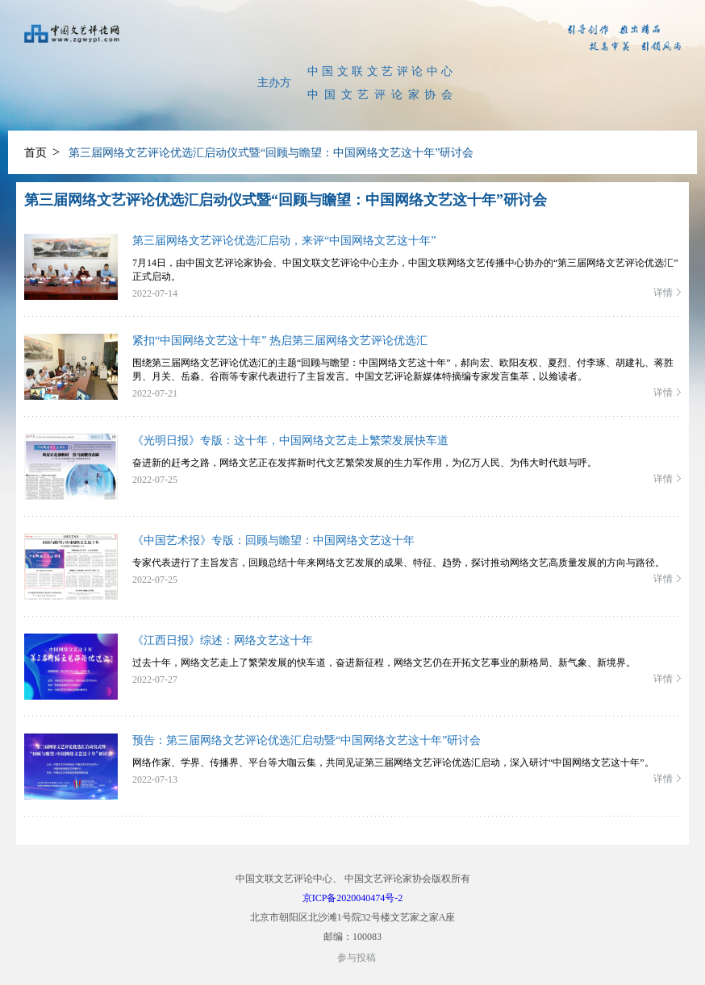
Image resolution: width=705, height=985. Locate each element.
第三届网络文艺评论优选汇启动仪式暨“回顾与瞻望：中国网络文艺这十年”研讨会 (271, 153)
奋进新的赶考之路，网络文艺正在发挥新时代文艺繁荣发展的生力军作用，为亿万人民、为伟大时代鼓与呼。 (364, 462)
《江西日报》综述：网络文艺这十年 (222, 640)
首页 (35, 153)
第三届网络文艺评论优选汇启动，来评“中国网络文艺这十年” (284, 241)
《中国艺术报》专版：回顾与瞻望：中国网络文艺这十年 (273, 540)
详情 (663, 292)
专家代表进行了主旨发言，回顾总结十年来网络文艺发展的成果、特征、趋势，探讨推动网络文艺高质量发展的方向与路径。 (398, 562)
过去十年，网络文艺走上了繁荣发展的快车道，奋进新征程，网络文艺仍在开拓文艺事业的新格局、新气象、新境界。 (384, 662)
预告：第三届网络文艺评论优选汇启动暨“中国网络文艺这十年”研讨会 (306, 740)
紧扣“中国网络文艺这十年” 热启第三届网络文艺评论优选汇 (280, 341)
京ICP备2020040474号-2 (352, 898)
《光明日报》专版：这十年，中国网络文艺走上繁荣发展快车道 (290, 440)
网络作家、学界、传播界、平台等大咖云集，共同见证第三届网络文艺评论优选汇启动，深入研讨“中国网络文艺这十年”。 (393, 762)
